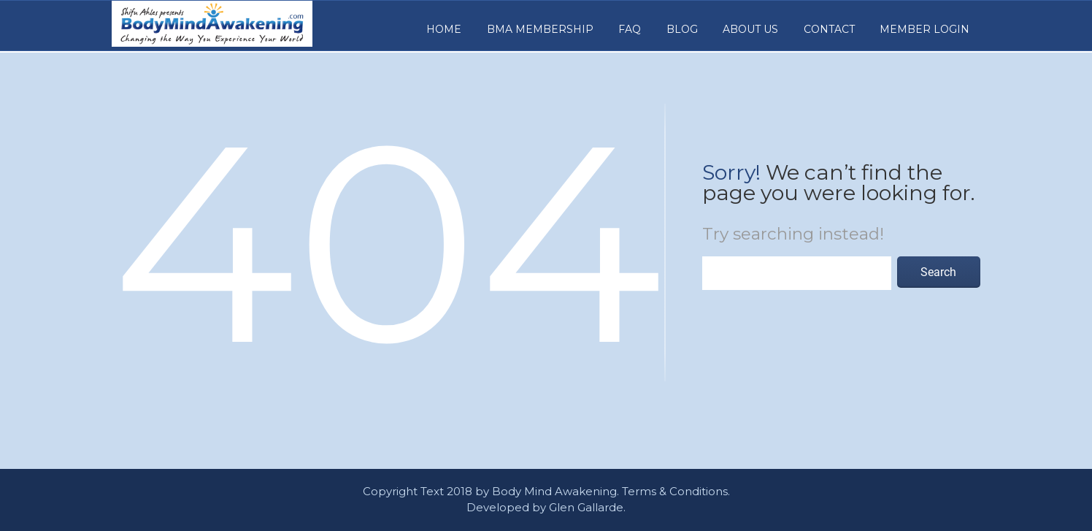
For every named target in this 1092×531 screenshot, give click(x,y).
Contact (829, 29)
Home (443, 29)
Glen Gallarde (586, 507)
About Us (750, 29)
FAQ (629, 29)
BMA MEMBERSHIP (540, 29)
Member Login (924, 29)
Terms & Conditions (675, 491)
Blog (682, 29)
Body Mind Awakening (554, 491)
